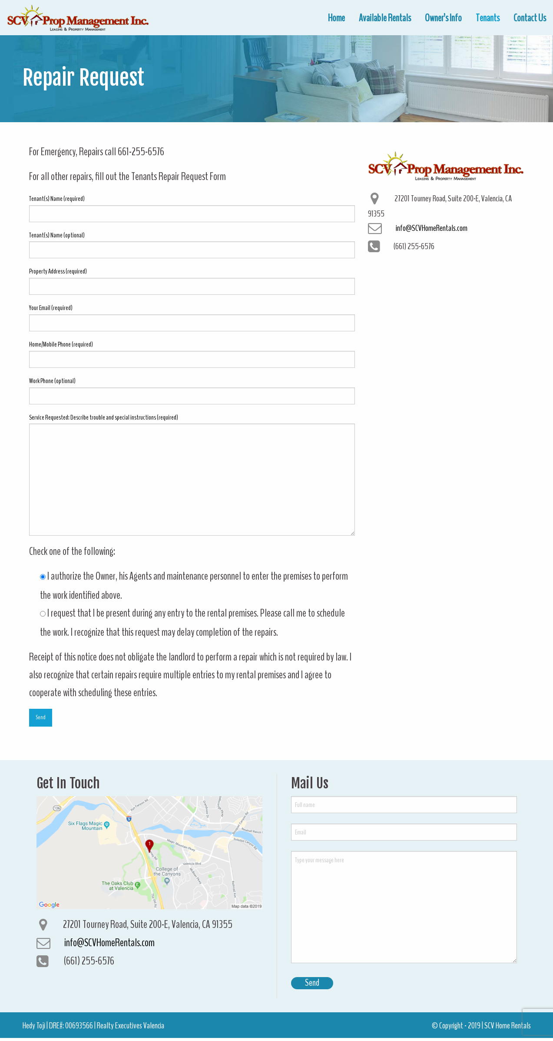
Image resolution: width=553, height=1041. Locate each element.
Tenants (488, 18)
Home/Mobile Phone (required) (192, 354)
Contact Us (529, 18)
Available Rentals (385, 18)
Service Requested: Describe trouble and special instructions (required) (192, 474)
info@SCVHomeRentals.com (431, 228)
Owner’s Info (443, 18)
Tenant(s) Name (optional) (192, 244)
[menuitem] (336, 18)
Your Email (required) (192, 317)
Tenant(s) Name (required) (192, 208)
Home (336, 18)
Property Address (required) (192, 281)
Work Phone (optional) (192, 390)
